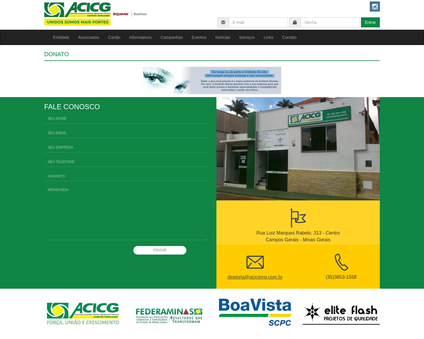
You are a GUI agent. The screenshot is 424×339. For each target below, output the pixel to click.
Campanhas (171, 37)
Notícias (222, 37)
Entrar (370, 22)
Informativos (140, 37)
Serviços (247, 37)
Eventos (199, 37)
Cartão (114, 37)
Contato (289, 37)
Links (269, 37)
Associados (88, 37)
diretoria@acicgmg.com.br (255, 277)
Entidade (61, 37)
